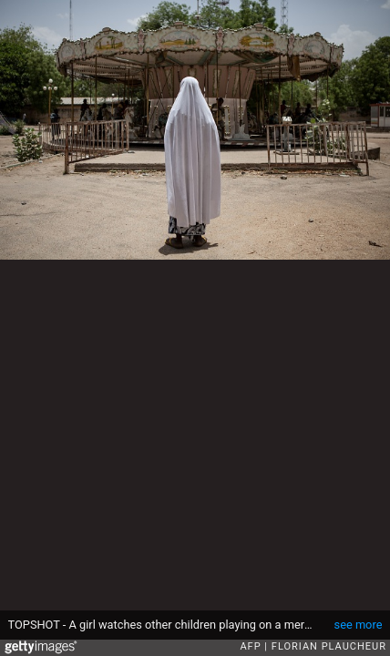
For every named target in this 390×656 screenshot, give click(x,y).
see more (358, 624)
